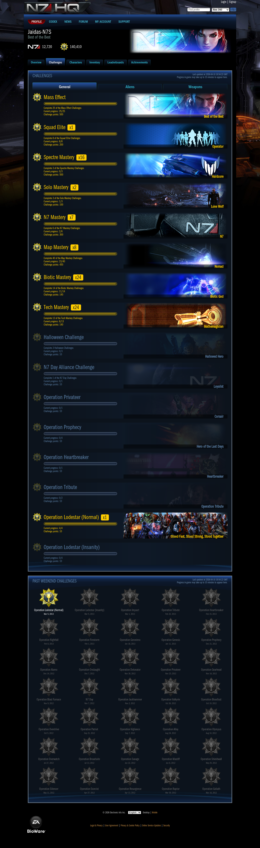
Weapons (195, 87)
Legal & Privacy (96, 825)
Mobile (154, 812)
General (64, 87)
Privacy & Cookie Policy (130, 825)
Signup (232, 2)
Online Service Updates (151, 825)
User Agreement (111, 825)
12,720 (47, 46)
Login (223, 2)
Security (166, 825)
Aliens (130, 87)
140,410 (76, 46)
